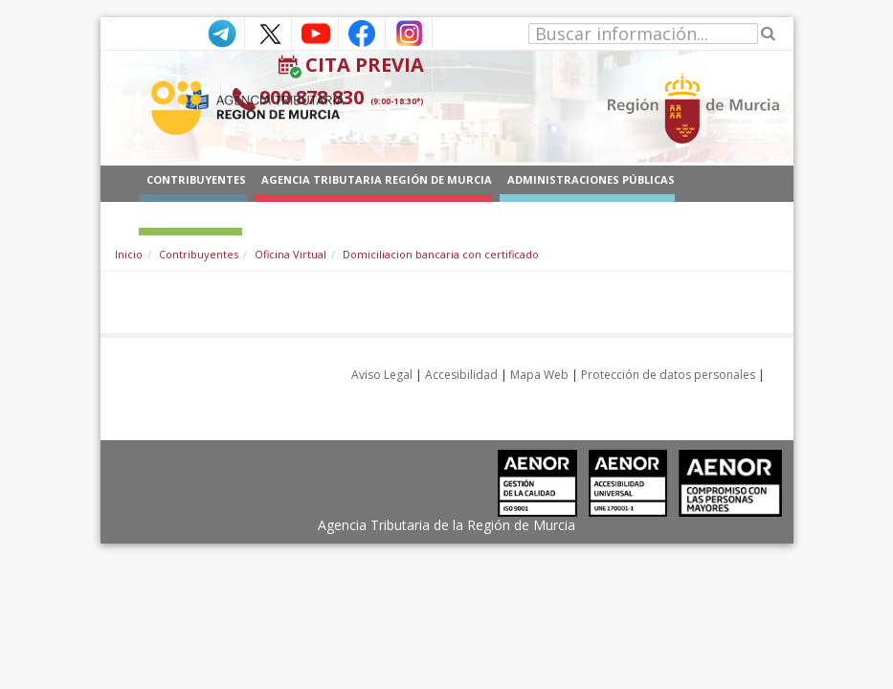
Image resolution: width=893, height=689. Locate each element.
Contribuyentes (198, 254)
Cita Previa (364, 65)
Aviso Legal (382, 375)
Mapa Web (539, 375)
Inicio (129, 254)
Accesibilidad (461, 375)
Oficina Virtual (290, 254)
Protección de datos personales (668, 375)
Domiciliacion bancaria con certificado (441, 254)
